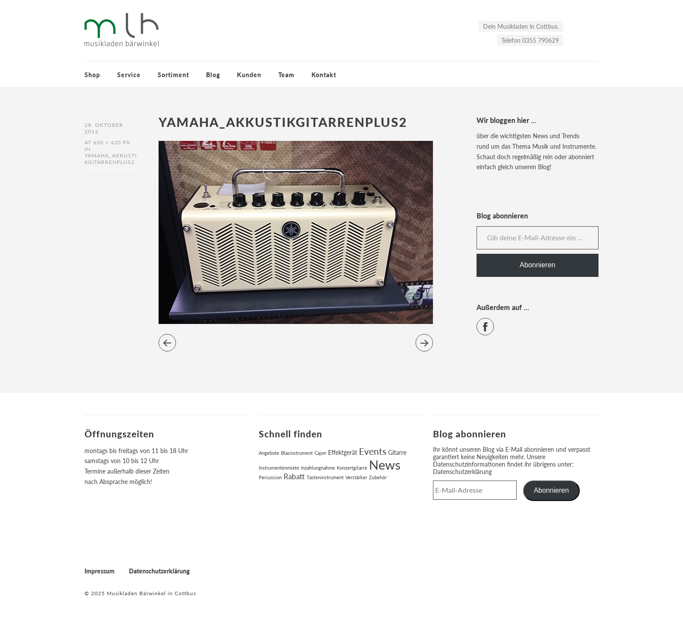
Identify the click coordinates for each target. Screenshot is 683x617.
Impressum (100, 571)
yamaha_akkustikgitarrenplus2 (111, 158)
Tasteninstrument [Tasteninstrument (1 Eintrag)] (325, 477)
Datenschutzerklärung (462, 471)
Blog (213, 74)
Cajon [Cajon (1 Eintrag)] (320, 453)
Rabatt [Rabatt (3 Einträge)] (294, 476)
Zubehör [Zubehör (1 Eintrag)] (378, 477)
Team (286, 74)
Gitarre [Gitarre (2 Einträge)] (397, 452)
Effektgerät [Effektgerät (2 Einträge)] (342, 452)
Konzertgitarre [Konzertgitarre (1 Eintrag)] (352, 467)
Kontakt (323, 74)
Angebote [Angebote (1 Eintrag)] (269, 453)
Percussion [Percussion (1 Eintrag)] (270, 477)
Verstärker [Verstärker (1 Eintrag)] (356, 477)
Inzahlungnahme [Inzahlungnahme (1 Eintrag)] (318, 467)
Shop (92, 74)
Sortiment (173, 74)
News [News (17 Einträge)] (385, 464)
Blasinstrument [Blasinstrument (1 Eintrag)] (297, 453)
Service (129, 74)
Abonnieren (537, 265)
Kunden (249, 74)
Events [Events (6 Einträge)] (372, 451)
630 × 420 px (111, 142)
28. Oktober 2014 (104, 128)
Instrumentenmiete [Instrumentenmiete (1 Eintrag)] (279, 467)
